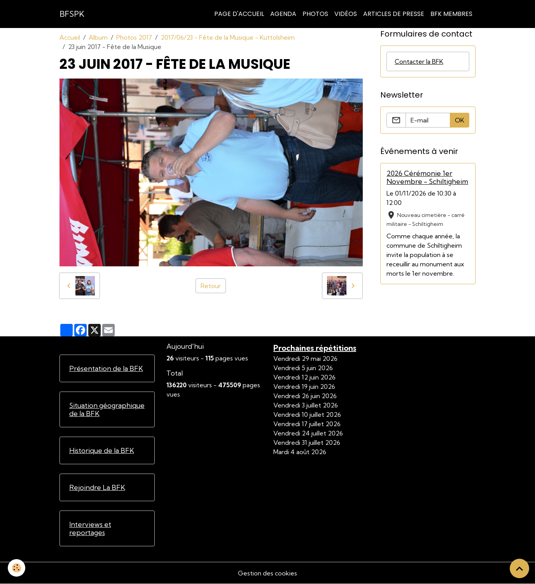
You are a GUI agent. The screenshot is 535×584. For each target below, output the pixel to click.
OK (459, 120)
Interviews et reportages (90, 528)
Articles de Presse (393, 13)
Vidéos (345, 13)
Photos (315, 13)
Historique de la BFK (101, 450)
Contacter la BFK (419, 61)
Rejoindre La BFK (97, 487)
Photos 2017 (134, 37)
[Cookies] (16, 568)
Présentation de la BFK (106, 368)
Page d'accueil (239, 13)
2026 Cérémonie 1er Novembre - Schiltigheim (427, 177)
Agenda (283, 13)
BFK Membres (451, 13)
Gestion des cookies (267, 573)
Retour (211, 286)
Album (98, 37)
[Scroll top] (519, 568)
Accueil (69, 37)
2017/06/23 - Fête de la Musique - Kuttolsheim (228, 37)
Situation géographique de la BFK (107, 409)
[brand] (71, 14)
